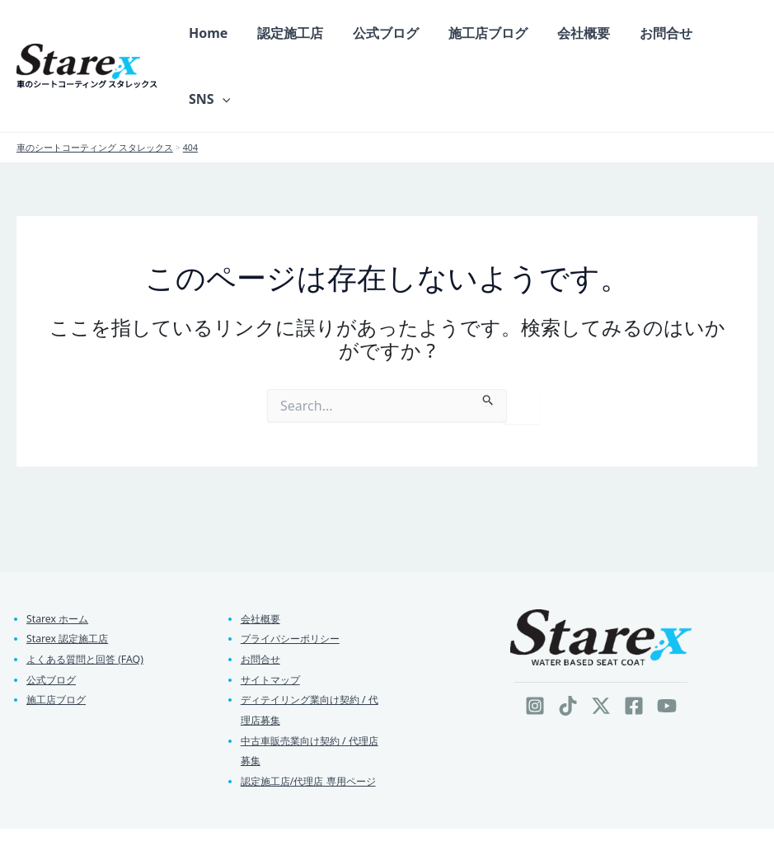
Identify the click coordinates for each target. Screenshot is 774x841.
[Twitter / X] (601, 645)
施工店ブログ (58, 643)
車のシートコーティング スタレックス (86, 53)
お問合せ (262, 600)
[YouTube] (667, 645)
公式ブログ (53, 621)
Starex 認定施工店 (70, 579)
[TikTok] (568, 645)
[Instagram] (535, 645)
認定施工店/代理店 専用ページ (314, 727)
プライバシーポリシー (294, 579)
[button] (736, 36)
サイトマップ (273, 621)
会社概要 (262, 558)
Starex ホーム (59, 558)
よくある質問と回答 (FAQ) (89, 600)
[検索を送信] (488, 337)
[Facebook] (634, 645)
